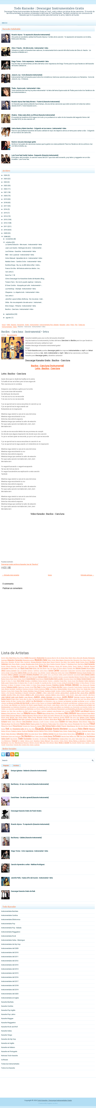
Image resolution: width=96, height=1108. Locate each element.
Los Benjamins (31, 707)
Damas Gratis (43, 677)
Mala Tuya (20, 713)
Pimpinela (76, 724)
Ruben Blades (63, 731)
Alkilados (11, 662)
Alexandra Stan (68, 660)
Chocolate (22, 674)
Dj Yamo (13, 681)
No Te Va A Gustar (84, 719)
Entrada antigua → (87, 575)
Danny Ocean (18, 679)
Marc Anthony (70, 713)
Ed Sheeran (80, 681)
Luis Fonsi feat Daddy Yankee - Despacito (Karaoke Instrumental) (35, 155)
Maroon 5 (19, 715)
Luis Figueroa (66, 711)
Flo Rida (43, 687)
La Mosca (10, 703)
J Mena (44, 693)
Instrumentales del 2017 (9, 981)
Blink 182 (36, 668)
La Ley (87, 701)
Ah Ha (58, 658)
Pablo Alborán (73, 721)
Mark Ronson (10, 715)
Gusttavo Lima (71, 691)
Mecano (75, 715)
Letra (68, 325)
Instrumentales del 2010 (9, 952)
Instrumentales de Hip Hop (10, 944)
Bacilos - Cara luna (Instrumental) (47, 365)
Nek (19, 719)
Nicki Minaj (53, 719)
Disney (88, 679)
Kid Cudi (80, 699)
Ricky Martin (83, 729)
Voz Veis (11, 743)
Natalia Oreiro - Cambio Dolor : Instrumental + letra (23, 261)
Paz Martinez (44, 724)
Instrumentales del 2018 (9, 985)
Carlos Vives (22, 673)
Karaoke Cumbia (7, 1006)
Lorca (69, 705)
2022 (5, 189)
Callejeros (36, 670)
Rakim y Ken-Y (56, 726)
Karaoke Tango (6, 1035)
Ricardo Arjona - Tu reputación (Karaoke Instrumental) (31, 35)
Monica (50, 717)
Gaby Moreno (5, 689)
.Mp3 (8, 325)
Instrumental (34, 325)
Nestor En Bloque (44, 719)
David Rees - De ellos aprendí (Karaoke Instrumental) (30, 797)
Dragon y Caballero (54, 681)
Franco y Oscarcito (68, 687)
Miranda (39, 717)
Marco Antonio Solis (83, 713)
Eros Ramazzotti (85, 685)
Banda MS (59, 666)
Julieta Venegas (46, 697)
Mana (39, 713)
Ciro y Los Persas (53, 674)
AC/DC (3, 658)
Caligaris (30, 670)
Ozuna (62, 721)
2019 (5, 199)
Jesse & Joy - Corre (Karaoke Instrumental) (27, 75)
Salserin (79, 731)
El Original (69, 683)
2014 (5, 216)
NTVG (67, 717)
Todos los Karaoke (8, 1068)
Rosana (56, 731)
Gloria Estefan (62, 689)
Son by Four (65, 736)
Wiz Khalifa (73, 743)
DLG (11, 677)
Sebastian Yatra (22, 734)
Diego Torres (81, 679)
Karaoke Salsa (6, 1031)
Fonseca (48, 687)
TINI (78, 736)
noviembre (9, 239)
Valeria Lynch (29, 741)
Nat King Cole (74, 717)
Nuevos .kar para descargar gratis (24, 142)
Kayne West (23, 699)
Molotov (45, 717)
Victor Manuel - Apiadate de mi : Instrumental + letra (23, 258)
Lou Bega (19, 711)
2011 (5, 226)
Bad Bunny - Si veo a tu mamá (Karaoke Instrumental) (30, 784)
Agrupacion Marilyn (50, 658)
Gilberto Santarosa (39, 689)
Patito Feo (91, 721)
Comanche (70, 674)
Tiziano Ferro (64, 739)
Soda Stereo (47, 736)
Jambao (57, 693)
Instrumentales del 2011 (9, 957)
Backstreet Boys (33, 666)
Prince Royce (17, 726)
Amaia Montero (36, 662)
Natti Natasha (13, 719)
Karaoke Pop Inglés (8, 1010)
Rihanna (92, 729)
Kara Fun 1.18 (10, 275)
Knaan (93, 699)
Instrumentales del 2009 (9, 948)
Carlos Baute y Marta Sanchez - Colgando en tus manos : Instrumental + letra (39, 128)
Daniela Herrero (74, 677)
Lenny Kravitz (47, 705)
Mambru (33, 713)
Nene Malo (34, 719)
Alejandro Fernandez (14, 660)
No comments (12, 335)
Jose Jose (78, 695)
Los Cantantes (65, 707)
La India (74, 701)
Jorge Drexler (70, 695)
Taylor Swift (5, 739)
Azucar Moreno (5, 666)
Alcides (85, 658)
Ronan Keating (48, 731)
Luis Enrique (57, 711)
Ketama (66, 699)
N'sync (62, 717)
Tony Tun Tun (86, 739)
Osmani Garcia (54, 721)
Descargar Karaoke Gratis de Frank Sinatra (26, 811)
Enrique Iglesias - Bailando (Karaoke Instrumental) (29, 771)
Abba (7, 658)
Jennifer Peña (11, 695)
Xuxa (83, 743)
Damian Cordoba (53, 677)
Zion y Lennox (35, 745)
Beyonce (11, 668)
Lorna (73, 705)
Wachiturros (19, 743)
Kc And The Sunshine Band (35, 699)
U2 (19, 741)
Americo (57, 662)
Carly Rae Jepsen (32, 673)
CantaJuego (71, 670)
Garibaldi (12, 689)
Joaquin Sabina (50, 695)
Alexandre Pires (78, 660)
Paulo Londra (35, 724)
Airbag (63, 658)
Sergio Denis (71, 734)
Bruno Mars (91, 668)
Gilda (47, 689)
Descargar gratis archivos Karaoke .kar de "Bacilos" (19, 564)
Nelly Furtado (26, 719)
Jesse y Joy (29, 695)
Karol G (9, 699)
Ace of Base (20, 658)
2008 (5, 236)
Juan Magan (28, 697)
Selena (40, 734)
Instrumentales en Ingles (10, 998)
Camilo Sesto (64, 670)
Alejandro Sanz (40, 660)
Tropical (14, 741)
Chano (67, 673)
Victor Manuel (45, 741)
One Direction (27, 721)
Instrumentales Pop (8, 924)
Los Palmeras (28, 709)
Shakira (80, 733)
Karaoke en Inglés (7, 1043)
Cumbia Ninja (5, 677)
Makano (4, 713)
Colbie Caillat (62, 674)
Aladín (70, 658)
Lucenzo (43, 711)
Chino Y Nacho (13, 674)
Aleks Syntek (51, 660)
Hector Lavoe (80, 691)
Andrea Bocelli (84, 662)
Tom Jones (72, 739)
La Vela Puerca (39, 703)
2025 (5, 179)
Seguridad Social (33, 734)
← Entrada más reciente (10, 575)
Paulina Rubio (25, 724)
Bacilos (13, 325)
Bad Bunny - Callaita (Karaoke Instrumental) (26, 838)
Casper (48, 673)
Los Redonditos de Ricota (73, 709)
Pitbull (92, 724)
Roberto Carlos (16, 731)
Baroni (75, 666)
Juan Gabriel (5, 697)
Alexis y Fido (91, 660)
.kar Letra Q (9, 272)
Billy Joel (17, 668)
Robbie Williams (6, 731)
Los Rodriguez (87, 709)
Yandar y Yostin (90, 743)
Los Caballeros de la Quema (44, 707)
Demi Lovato (58, 679)
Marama (61, 713)
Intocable (25, 693)
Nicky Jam (61, 719)
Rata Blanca (71, 726)
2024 (5, 182)
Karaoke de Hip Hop (8, 1039)
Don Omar (20, 681)
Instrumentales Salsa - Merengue (13, 940)
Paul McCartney (15, 724)
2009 (5, 233)
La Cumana (59, 701)
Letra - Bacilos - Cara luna (47, 368)
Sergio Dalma (63, 734)
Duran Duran (72, 681)
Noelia (9, 721)
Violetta (89, 741)
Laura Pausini (38, 705)
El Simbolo (17, 685)
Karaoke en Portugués (9, 1051)
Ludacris (49, 711)
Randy (64, 726)
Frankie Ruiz (86, 687)
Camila (50, 670)
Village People (63, 741)
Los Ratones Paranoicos (56, 709)
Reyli (33, 729)
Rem (11, 729)
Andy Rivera (12, 664)
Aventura (71, 664)
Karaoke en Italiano (8, 1047)
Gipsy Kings (53, 689)
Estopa (92, 685)
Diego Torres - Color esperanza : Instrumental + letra (30, 61)
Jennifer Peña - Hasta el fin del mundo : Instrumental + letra (32, 878)
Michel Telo (14, 717)
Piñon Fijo (4, 726)
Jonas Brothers (60, 695)
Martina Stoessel (38, 715)
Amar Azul (46, 662)
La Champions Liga (49, 701)
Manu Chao (54, 713)
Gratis (27, 325)
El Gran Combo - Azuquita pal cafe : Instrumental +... (23, 285)
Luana (30, 711)
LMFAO (28, 701)
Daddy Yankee (19, 677)
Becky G (80, 666)
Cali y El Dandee (22, 670)
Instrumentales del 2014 (9, 969)
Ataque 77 (64, 664)
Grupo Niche (10, 691)
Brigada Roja (71, 668)
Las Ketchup (13, 705)
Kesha (61, 699)
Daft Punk (29, 677)
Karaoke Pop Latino (8, 1014)
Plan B (10, 726)
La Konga (81, 701)
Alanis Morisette (77, 658)
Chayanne (72, 673)
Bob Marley (43, 668)
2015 (5, 213)
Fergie (31, 687)
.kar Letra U (9, 296)
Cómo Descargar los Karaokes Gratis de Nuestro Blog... (25, 279)
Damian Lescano (63, 677)
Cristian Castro (89, 674)
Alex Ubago (60, 660)
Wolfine (79, 743)
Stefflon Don (73, 736)
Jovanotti (84, 695)
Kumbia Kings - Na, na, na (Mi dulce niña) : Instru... (23, 265)
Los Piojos (44, 709)
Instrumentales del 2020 (9, 994)
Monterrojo (56, 717)
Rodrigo (24, 731)
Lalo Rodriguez (73, 703)
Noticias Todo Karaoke (9, 1056)
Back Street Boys (22, 666)
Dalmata (34, 677)
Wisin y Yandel (64, 743)
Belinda (86, 666)
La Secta (32, 703)
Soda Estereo (39, 736)
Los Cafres (57, 707)
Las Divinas (4, 705)
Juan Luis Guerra (17, 697)
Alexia (85, 660)
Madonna (92, 711)
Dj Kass (8, 681)
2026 (5, 175)
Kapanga (83, 697)
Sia (85, 734)
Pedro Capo (52, 724)
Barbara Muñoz (67, 666)
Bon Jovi (49, 668)
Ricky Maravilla (73, 729)
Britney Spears (81, 668)
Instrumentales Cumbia (9, 915)
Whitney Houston (34, 743)
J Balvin (39, 693)
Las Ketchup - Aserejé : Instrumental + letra (20, 289)
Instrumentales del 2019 (9, 990)
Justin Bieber (67, 697)
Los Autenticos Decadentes (19, 707)
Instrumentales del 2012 (9, 961)
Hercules (12, 693)
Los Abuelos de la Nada (83, 705)
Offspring (19, 721)
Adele (26, 658)
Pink (81, 724)
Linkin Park (63, 705)
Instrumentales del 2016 (9, 977)
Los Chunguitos (75, 707)
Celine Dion (61, 673)
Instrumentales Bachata (9, 911)
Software (57, 736)
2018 (5, 202)
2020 (5, 196)
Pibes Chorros (68, 724)
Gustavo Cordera (61, 691)
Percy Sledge (60, 724)
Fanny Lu (21, 687)
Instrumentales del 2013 (9, 965)
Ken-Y (57, 699)
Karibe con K (90, 697)
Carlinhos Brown (81, 670)
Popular (6, 765)
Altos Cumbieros (25, 662)
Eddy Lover (5, 683)
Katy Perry (15, 699)
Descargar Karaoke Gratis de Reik (23, 891)
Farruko (27, 687)
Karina (3, 699)
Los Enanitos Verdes (86, 707)
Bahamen (52, 666)
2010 (5, 230)
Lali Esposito (64, 703)
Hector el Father (90, 691)
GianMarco (19, 689)
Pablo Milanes (83, 721)
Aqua (48, 664)
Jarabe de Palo (75, 693)
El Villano (33, 685)
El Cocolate (36, 683)
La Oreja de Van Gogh (21, 703)
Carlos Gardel (5, 673)
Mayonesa (57, 715)
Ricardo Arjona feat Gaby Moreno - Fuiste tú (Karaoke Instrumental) (36, 102)
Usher (22, 741)
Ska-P (33, 736)
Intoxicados (32, 693)
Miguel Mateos (23, 717)
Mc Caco (63, 715)
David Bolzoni (40, 679)
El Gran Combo (61, 683)
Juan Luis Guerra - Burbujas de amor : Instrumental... (23, 248)
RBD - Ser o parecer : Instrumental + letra (19, 255)
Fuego (93, 687)
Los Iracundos (10, 709)
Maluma (27, 713)
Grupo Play (18, 691)
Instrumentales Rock (8, 936)
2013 (5, 219)
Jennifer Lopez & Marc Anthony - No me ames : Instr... (24, 299)
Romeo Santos (39, 731)
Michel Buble (5, 717)
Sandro (90, 731)
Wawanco (26, 743)
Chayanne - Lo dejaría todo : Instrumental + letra (22, 292)
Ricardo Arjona (43, 728)
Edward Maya (13, 683)
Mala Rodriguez (11, 713)
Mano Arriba (46, 713)
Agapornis (40, 658)
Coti (82, 674)
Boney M (55, 668)
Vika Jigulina (54, 741)
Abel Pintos (13, 658)
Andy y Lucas (20, 664)
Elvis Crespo (41, 685)
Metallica (80, 715)
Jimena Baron (39, 695)
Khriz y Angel (73, 699)
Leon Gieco (56, 705)
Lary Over (92, 703)
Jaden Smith (50, 693)
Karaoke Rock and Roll (9, 1027)
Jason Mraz (84, 693)
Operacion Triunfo (38, 721)
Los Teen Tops (11, 711)
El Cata (30, 683)
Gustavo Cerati (50, 691)
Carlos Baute (90, 670)
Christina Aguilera (32, 674)
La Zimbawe (48, 703)
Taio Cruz (83, 736)
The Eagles (35, 739)
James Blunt (64, 693)
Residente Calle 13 (19, 729)
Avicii (75, 664)
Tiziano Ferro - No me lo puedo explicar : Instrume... (23, 282)
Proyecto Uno (26, 726)
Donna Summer (42, 681)
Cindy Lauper (43, 674)
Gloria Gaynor (72, 689)
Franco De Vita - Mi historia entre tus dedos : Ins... (23, 268)
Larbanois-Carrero (83, 703)
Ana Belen (64, 662)
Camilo (56, 670)
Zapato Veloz (26, 745)
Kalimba (77, 697)
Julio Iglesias (57, 697)
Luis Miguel (84, 711)
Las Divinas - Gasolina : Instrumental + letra (20, 251)
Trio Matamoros (6, 741)
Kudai (3, 701)
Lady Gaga (56, 703)
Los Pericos (37, 709)
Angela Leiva (30, 664)
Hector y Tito (5, 693)
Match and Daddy (49, 715)
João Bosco (91, 695)
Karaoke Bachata (7, 1002)
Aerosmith (32, 658)
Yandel (3, 745)
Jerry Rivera (20, 695)
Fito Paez (37, 687)
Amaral (52, 662)
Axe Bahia (81, 664)
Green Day (87, 689)
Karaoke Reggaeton (8, 1023)
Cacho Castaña (11, 670)
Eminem (49, 685)
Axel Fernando (89, 664)
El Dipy (54, 683)
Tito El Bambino (53, 739)
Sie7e (89, 734)
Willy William (50, 743)
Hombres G (19, 693)
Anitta (36, 664)
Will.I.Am (43, 743)
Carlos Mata (13, 673)
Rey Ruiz (29, 729)
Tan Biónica (90, 736)
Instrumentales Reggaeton (10, 932)
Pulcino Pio (33, 726)
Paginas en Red (52, 1103)
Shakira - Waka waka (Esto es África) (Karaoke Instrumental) (33, 115)
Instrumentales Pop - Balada (49, 325)
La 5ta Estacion (37, 701)
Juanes (37, 697)
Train (93, 739)
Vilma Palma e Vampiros (77, 741)
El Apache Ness (23, 683)
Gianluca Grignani (28, 689)
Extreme (3, 687)
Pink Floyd (86, 724)
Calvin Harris (44, 670)
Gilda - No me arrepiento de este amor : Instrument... (23, 302)
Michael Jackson (89, 715)
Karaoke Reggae (7, 1018)
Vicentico (37, 741)
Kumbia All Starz (11, 701)
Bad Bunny (43, 666)
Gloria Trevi (79, 689)
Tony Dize (79, 739)
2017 (5, 206)
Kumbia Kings (21, 701)
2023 (5, 185)
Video (15, 327)
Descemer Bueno (68, 679)
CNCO (3, 670)
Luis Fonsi (75, 711)
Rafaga (48, 726)
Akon (66, 658)
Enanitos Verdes (58, 685)
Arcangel (57, 664)
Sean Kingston (11, 734)
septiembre (10, 314)
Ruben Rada (72, 731)
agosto (8, 318)
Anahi (78, 662)
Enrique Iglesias (72, 685)
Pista (72, 325)
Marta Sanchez (28, 715)
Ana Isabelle (71, 662)
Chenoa (79, 673)
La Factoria (67, 701)
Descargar (20, 325)
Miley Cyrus (32, 717)
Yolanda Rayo (18, 745)
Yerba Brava (9, 745)
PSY (66, 721)
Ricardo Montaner (60, 729)
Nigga (68, 719)
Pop (76, 325)
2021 (5, 192)
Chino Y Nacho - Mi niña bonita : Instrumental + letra (30, 48)
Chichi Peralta (87, 673)
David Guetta (49, 679)
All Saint (17, 662)
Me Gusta (69, 715)
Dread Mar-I (63, 681)
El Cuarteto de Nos (45, 683)
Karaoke (62, 325)
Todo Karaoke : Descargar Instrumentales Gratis (49, 8)
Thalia (20, 738)
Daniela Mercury (84, 677)
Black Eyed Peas (26, 668)
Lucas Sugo (37, 711)
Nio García (73, 719)
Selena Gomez (48, 734)
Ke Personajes (49, 699)
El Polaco (76, 683)
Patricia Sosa (5, 724)
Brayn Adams (63, 668)
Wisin (56, 743)
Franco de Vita (57, 687)
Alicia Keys (4, 662)
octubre (8, 242)
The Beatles (27, 739)
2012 (5, 223)
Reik (7, 729)
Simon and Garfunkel (14, 736)
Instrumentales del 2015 (9, 973)
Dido (75, 679)
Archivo (16, 765)
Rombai (30, 731)
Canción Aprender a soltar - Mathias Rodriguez (27, 864)
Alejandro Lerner (28, 660)
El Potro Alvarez (84, 683)
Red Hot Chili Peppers (82, 726)
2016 (5, 209)
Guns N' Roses (39, 691)
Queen (39, 726)
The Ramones (43, 739)
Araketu (52, 664)
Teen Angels (13, 739)
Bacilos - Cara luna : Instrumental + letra (19, 309)
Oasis (14, 721)
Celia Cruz (54, 673)
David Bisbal (30, 679)
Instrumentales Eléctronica (10, 919)
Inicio (4, 23)
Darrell (24, 679)
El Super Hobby (25, 685)
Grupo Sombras (28, 691)
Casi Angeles (42, 673)
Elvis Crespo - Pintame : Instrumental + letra (20, 306)
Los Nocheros (19, 709)
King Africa (87, 699)
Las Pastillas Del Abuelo (25, 705)
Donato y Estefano (31, 681)
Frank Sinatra (78, 687)
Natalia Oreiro (84, 717)
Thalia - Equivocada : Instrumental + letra (26, 88)
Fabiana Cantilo (12, 687)
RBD (43, 726)
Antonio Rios (42, 664)
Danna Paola (9, 679)
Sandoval (84, 731)
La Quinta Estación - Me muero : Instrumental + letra (23, 244)
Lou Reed (25, 711)
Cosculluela (77, 674)
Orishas (46, 721)
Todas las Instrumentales (10, 1064)
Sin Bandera (26, 736)
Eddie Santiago (89, 681)
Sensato (56, 734)
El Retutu (10, 685)
